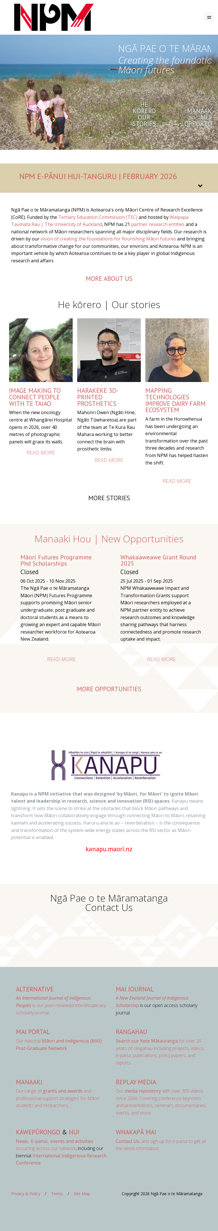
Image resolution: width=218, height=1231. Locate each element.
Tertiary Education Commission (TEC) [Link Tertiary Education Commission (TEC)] (97, 217)
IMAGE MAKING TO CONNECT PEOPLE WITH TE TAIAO (35, 396)
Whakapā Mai (136, 1132)
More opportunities (109, 689)
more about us (109, 278)
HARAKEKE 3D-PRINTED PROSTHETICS (97, 396)
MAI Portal (33, 1031)
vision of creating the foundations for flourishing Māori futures (108, 239)
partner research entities (158, 224)
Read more (40, 452)
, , (32, 1141)
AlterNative (35, 989)
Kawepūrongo (38, 1132)
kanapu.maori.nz (109, 849)
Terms (57, 1193)
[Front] (39, 17)
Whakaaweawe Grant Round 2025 (158, 560)
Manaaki (29, 1082)
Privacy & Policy (25, 1193)
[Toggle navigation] (209, 17)
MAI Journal (135, 989)
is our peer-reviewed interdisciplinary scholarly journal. (61, 1005)
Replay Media (136, 1082)
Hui (74, 1132)
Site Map (82, 1193)
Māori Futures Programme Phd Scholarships (56, 560)
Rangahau (131, 1031)
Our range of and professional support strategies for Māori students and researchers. (58, 1098)
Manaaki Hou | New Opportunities (109, 538)
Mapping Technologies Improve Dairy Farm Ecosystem (175, 400)
